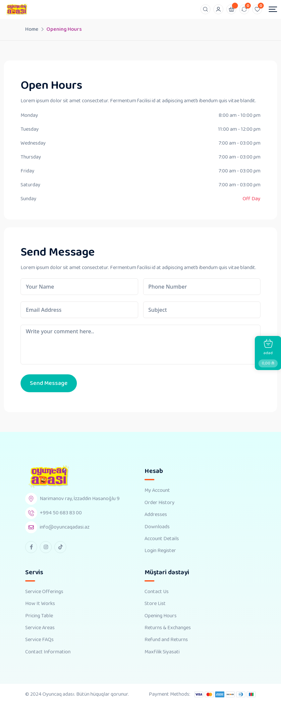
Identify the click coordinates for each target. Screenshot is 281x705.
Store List (155, 603)
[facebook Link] (31, 547)
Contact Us (156, 591)
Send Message (49, 383)
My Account (157, 490)
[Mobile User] (218, 9)
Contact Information (48, 652)
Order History (159, 502)
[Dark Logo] (16, 9)
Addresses (155, 514)
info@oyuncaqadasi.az (64, 527)
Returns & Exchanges (167, 628)
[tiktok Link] (60, 547)
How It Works (40, 603)
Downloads (157, 527)
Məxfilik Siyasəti (162, 652)
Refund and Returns (166, 639)
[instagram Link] (46, 547)
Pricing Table (39, 616)
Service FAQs (39, 639)
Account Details (161, 538)
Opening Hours (160, 616)
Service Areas (40, 628)
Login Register (160, 550)
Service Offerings (44, 591)
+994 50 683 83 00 (61, 513)
